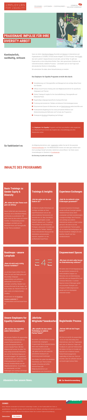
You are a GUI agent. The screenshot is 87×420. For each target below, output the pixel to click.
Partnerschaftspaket (38, 147)
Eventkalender (55, 152)
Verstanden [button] (17, 416)
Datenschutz (6, 416)
